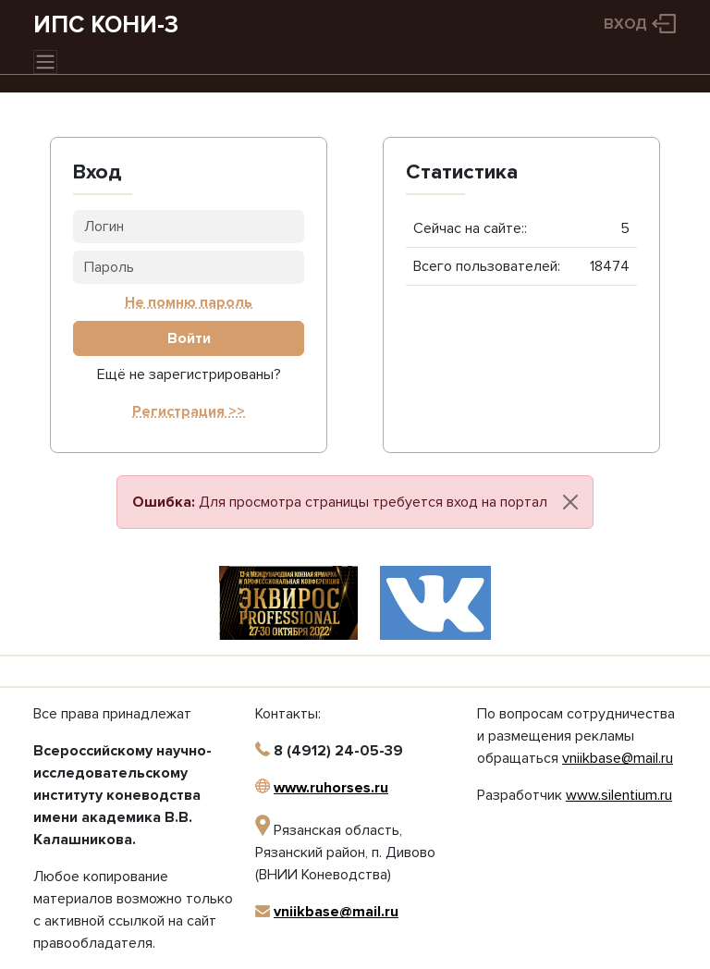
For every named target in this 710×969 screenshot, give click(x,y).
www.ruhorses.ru (331, 788)
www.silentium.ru (619, 795)
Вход (625, 24)
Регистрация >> (188, 411)
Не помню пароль (188, 302)
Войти (189, 338)
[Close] (570, 502)
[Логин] (188, 226)
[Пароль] (188, 267)
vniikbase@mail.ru (336, 911)
